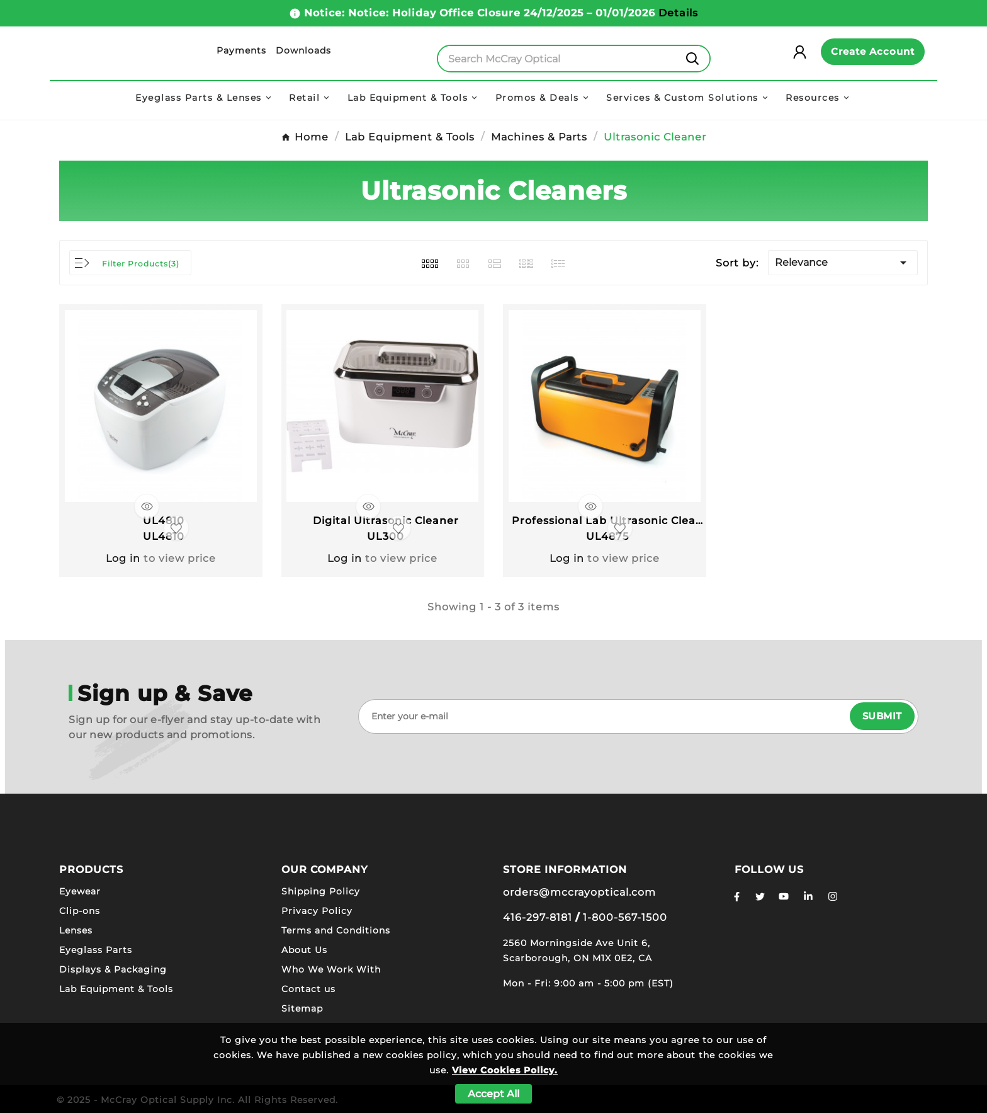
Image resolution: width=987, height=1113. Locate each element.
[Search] (557, 58)
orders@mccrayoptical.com (579, 892)
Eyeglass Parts (95, 949)
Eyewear (80, 890)
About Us (304, 949)
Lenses (76, 929)
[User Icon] (804, 51)
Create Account (873, 51)
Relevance (843, 262)
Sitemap (302, 1007)
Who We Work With (331, 968)
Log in (123, 558)
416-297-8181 (537, 917)
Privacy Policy (316, 910)
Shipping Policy (320, 890)
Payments (241, 50)
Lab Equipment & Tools (116, 988)
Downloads (303, 50)
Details (678, 13)
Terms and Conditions (335, 929)
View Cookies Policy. (505, 1070)
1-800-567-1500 (625, 917)
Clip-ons (79, 910)
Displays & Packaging (113, 968)
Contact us (308, 988)
